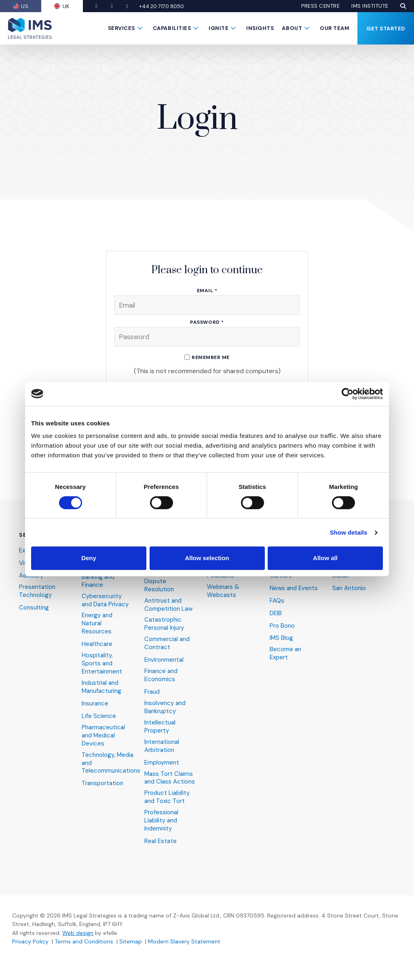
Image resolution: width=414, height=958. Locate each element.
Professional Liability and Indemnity (161, 821)
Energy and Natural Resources (97, 623)
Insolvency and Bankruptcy (165, 707)
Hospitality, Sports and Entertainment (102, 663)
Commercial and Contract (167, 643)
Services (121, 28)
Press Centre (320, 6)
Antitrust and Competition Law (168, 605)
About (292, 28)
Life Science (99, 716)
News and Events (294, 588)
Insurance (95, 703)
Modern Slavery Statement (184, 941)
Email (207, 291)
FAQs (277, 601)
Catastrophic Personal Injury (164, 624)
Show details (349, 532)
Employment (161, 763)
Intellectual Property (159, 727)
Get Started (385, 28)
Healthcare (97, 644)
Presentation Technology (37, 591)
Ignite (218, 28)
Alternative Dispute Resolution (159, 581)
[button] (403, 6)
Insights (260, 28)
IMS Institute (370, 6)
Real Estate (160, 841)
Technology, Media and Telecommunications (111, 763)
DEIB (276, 613)
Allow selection (207, 557)
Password (207, 322)
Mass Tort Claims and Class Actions (169, 778)
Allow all (325, 557)
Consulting (34, 608)
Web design (77, 933)
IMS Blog (281, 638)
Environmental (164, 660)
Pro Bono (282, 626)
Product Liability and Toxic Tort (167, 797)
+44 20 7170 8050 (161, 6)
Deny (88, 557)
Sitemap (130, 941)
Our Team (334, 28)
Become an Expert (285, 653)
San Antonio (349, 588)
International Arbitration (161, 746)
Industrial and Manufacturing (101, 687)
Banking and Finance (98, 581)
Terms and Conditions (84, 941)
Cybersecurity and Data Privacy (105, 600)
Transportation (102, 783)
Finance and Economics (160, 675)
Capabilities (172, 28)
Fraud (152, 692)
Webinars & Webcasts (223, 591)
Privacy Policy (30, 941)
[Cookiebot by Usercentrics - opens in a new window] (347, 394)
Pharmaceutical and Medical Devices (103, 736)
